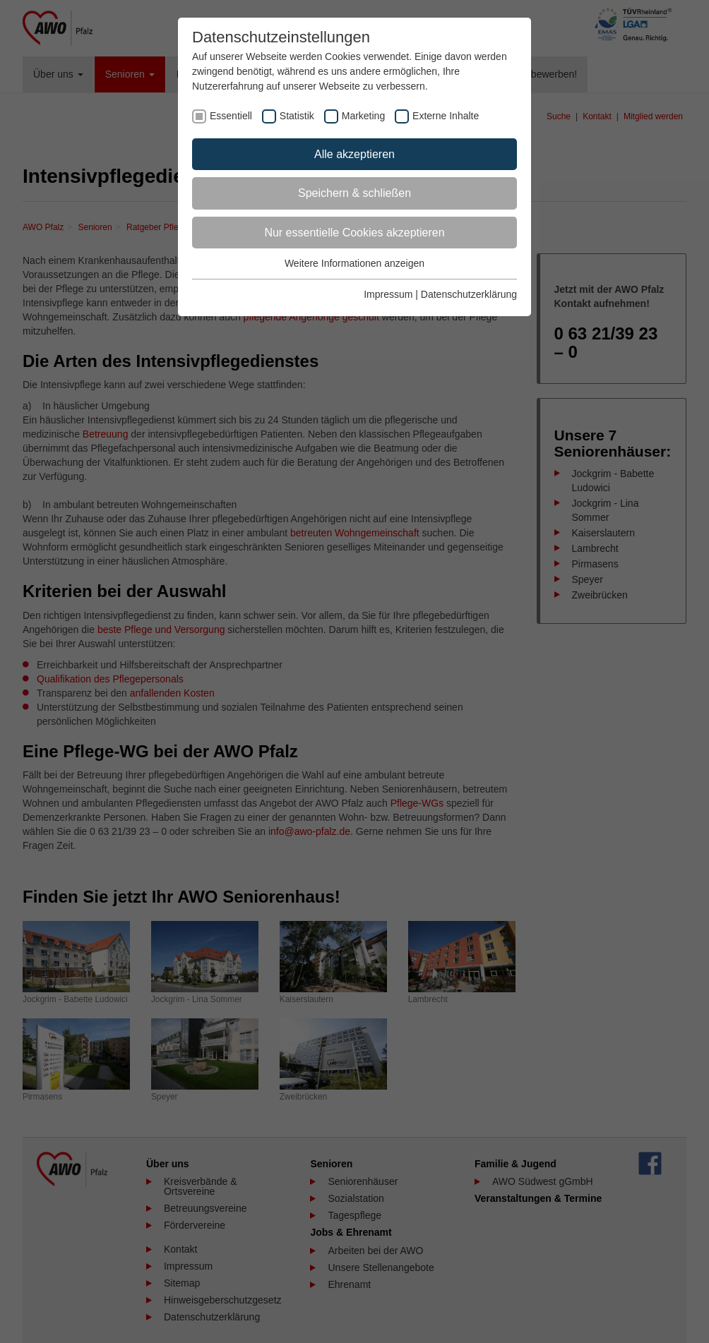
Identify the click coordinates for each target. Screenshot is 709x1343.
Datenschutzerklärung (469, 294)
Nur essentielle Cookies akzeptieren (354, 233)
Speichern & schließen (354, 193)
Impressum (388, 294)
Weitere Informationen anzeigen (354, 263)
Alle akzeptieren (354, 154)
